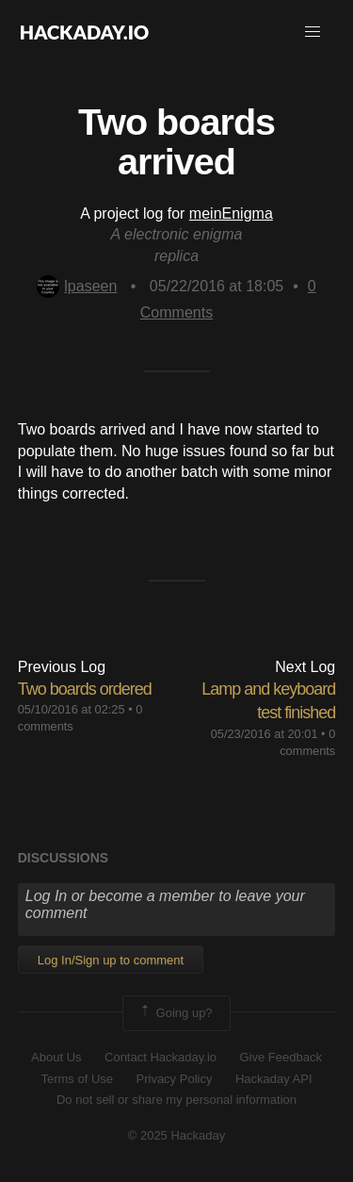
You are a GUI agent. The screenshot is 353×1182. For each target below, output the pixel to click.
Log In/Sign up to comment (111, 960)
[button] (313, 32)
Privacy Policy (174, 1079)
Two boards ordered (85, 689)
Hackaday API (274, 1079)
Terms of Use (76, 1079)
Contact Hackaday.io (160, 1057)
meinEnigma (231, 213)
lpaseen (77, 286)
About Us (56, 1057)
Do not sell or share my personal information (176, 1099)
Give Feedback (280, 1057)
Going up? (175, 1013)
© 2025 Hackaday (177, 1135)
